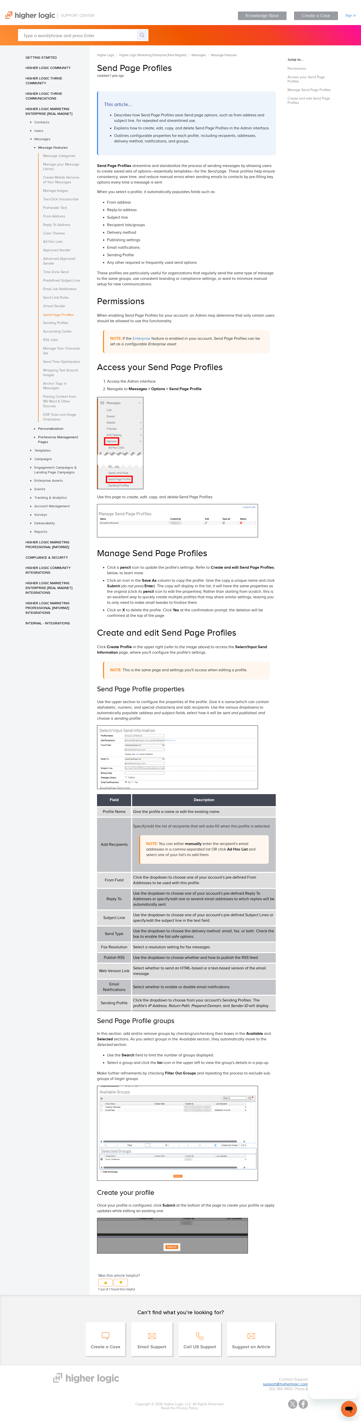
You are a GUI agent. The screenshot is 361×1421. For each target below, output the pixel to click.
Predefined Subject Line (61, 281)
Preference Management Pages (58, 439)
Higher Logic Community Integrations (48, 570)
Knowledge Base (262, 15)
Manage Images (55, 191)
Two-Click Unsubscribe (60, 199)
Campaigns (43, 458)
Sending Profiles (55, 323)
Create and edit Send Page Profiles (309, 101)
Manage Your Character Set (61, 351)
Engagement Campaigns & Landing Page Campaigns (55, 470)
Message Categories (59, 156)
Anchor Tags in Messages (55, 386)
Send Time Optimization (61, 362)
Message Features (53, 147)
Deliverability (44, 523)
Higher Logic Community (48, 67)
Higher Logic (105, 55)
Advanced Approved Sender (59, 261)
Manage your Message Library (61, 166)
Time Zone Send (56, 272)
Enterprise (141, 338)
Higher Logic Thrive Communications (44, 96)
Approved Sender (57, 250)
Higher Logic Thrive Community (44, 81)
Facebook (303, 1404)
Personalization (50, 428)
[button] (105, 1282)
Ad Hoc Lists (53, 242)
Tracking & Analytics (50, 497)
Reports (40, 531)
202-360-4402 (281, 1389)
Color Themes (54, 233)
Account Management (52, 506)
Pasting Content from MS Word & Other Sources (59, 401)
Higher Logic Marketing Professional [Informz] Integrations (47, 608)
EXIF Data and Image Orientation (59, 417)
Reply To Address (56, 225)
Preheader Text (55, 208)
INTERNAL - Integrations (48, 623)
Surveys (40, 514)
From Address (54, 216)
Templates (42, 450)
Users (38, 130)
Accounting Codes (57, 331)
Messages (42, 138)
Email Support (151, 1347)
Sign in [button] (350, 16)
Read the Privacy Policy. (179, 1408)
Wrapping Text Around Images (60, 372)
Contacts (41, 122)
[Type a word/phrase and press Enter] (83, 35)
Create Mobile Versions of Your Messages (61, 180)
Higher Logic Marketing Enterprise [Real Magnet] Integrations (49, 587)
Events (39, 488)
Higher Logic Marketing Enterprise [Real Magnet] (49, 111)
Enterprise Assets (48, 480)
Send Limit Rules (56, 298)
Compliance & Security (47, 557)
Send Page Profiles (58, 314)
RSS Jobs (50, 340)
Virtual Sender (54, 306)
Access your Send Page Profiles (306, 79)
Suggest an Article (251, 1347)
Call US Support (200, 1347)
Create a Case (316, 15)
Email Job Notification (60, 289)
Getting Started (41, 57)
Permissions (297, 69)
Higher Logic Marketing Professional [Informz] (47, 544)
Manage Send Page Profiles (309, 90)
